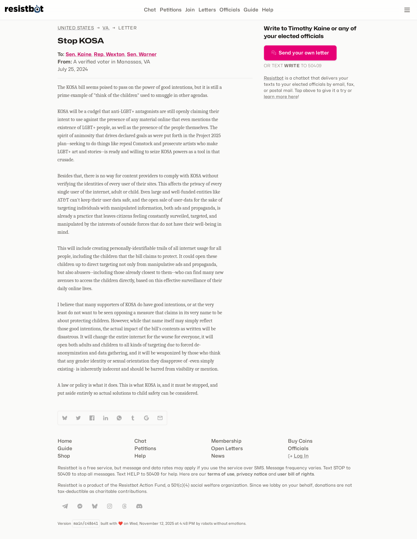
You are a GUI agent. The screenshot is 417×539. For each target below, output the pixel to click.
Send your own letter (300, 53)
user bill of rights (295, 473)
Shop (64, 456)
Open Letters (227, 448)
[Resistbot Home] (24, 15)
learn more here (281, 96)
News (217, 456)
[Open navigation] (407, 10)
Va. (106, 27)
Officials (229, 10)
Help (267, 10)
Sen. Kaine (78, 54)
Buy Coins (300, 441)
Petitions (170, 10)
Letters (207, 10)
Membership (226, 441)
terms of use (220, 473)
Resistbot (274, 77)
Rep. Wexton (109, 54)
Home (65, 441)
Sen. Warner (142, 54)
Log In (298, 456)
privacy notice (252, 473)
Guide (251, 10)
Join (190, 10)
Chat (150, 10)
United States (76, 27)
